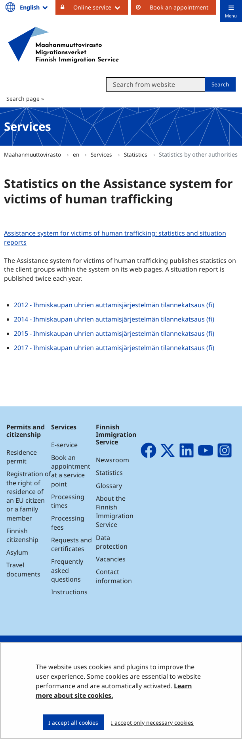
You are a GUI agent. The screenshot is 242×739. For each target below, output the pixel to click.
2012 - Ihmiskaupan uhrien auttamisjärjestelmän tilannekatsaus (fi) (114, 305)
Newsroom (112, 460)
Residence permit (21, 456)
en (77, 154)
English (34, 7)
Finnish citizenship (22, 535)
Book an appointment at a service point (70, 470)
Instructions (69, 592)
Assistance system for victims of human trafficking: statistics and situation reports (115, 238)
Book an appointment (179, 7)
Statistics (136, 154)
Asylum (17, 552)
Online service (100, 7)
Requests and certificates (71, 544)
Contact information (114, 576)
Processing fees (67, 522)
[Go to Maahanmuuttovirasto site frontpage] (63, 45)
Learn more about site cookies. (114, 691)
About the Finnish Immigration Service (114, 511)
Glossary (109, 485)
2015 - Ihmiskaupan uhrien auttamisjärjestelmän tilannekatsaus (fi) (114, 333)
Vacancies (111, 559)
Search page (23, 98)
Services (102, 154)
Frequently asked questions (67, 570)
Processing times (67, 501)
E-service (64, 444)
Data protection (112, 542)
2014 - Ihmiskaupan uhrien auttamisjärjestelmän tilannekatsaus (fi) (114, 319)
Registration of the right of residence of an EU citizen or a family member (28, 495)
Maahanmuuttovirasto (33, 154)
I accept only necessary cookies (152, 722)
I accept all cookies (73, 722)
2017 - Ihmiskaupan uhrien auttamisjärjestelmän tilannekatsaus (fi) (114, 347)
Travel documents (23, 569)
